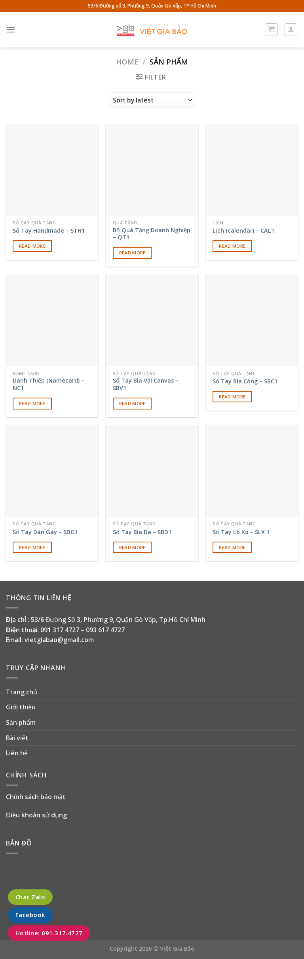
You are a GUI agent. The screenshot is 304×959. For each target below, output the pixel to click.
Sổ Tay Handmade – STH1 (49, 230)
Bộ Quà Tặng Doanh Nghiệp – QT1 (151, 234)
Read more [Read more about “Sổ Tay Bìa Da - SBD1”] (132, 547)
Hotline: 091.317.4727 (49, 933)
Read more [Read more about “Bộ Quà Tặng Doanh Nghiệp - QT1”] (132, 253)
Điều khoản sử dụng (36, 815)
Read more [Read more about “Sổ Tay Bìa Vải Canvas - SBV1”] (132, 403)
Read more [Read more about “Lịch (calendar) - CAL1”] (232, 246)
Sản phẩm (21, 722)
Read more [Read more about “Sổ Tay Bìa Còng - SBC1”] (232, 397)
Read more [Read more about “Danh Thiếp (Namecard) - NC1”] (32, 403)
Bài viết (17, 737)
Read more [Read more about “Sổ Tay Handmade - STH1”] (32, 246)
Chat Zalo (30, 897)
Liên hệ (17, 753)
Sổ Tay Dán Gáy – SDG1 (45, 532)
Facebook (30, 915)
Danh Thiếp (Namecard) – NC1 (48, 384)
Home (127, 61)
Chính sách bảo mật (36, 796)
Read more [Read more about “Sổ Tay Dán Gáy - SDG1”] (32, 547)
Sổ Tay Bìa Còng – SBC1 (245, 381)
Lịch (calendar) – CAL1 (243, 230)
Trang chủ (21, 692)
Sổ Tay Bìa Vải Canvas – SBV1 (146, 384)
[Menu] (10, 29)
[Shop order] (152, 100)
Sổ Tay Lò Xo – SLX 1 (241, 532)
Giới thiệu (21, 707)
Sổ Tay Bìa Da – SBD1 (142, 532)
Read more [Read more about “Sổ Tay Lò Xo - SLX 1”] (232, 547)
